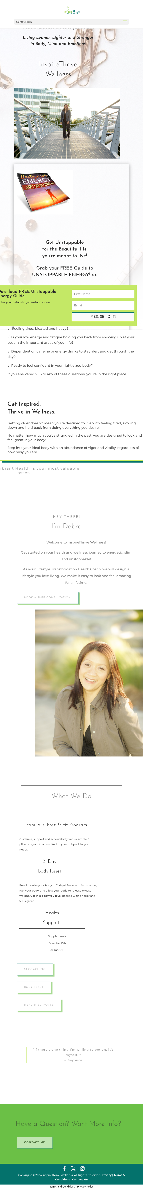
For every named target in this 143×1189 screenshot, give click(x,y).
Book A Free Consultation (50, 597)
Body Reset (36, 987)
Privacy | (107, 1175)
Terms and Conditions (62, 1186)
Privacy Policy (85, 1186)
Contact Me (37, 1142)
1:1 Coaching (37, 969)
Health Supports (41, 1005)
